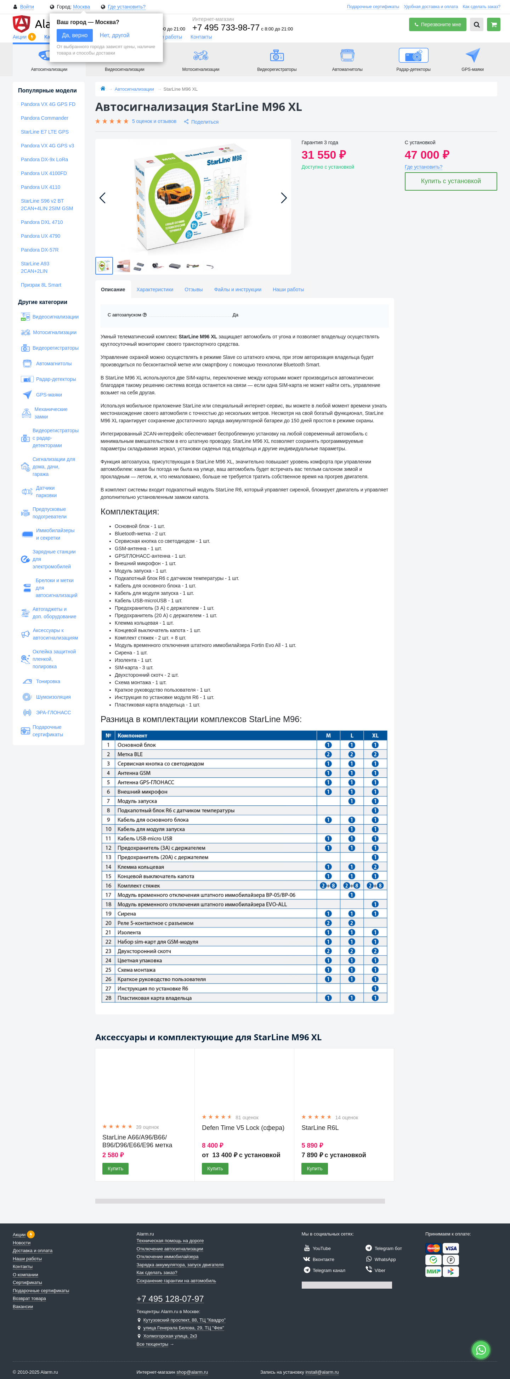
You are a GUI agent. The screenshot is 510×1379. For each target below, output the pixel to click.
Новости (21, 1242)
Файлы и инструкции (237, 289)
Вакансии (23, 1306)
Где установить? (127, 7)
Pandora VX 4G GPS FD (48, 104)
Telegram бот (382, 1248)
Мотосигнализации (48, 332)
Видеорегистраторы (48, 348)
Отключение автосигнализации (170, 1248)
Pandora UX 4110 (40, 187)
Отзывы (194, 289)
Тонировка (40, 681)
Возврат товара (29, 1298)
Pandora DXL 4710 (42, 222)
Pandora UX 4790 (40, 236)
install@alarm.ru (322, 1372)
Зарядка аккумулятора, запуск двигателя (180, 1264)
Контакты (201, 37)
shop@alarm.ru (192, 1372)
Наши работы (166, 37)
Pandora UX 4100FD (44, 173)
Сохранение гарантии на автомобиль (176, 1280)
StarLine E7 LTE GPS (45, 132)
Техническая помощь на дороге (170, 1240)
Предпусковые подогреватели (44, 512)
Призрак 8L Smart (41, 285)
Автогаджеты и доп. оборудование (48, 612)
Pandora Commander (44, 118)
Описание (113, 289)
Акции (20, 37)
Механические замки (44, 413)
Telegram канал (324, 1270)
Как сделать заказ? (481, 6)
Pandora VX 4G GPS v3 (47, 145)
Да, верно (74, 35)
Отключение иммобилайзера (168, 1256)
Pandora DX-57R (40, 250)
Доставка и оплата (32, 1250)
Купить (115, 1168)
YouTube (316, 1248)
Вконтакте (318, 1259)
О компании (25, 1274)
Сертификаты (27, 1282)
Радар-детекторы (48, 379)
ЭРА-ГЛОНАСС (46, 712)
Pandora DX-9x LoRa (44, 159)
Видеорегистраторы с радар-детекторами (48, 438)
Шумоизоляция (46, 697)
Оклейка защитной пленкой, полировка (48, 659)
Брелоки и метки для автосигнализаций (48, 588)
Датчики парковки (39, 491)
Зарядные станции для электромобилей (48, 559)
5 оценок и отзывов (154, 121)
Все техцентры (153, 1344)
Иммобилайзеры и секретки (48, 534)
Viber (374, 1270)
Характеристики (155, 289)
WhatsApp (379, 1259)
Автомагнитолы (46, 363)
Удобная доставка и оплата (431, 6)
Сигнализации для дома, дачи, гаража (48, 466)
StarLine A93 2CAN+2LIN (35, 267)
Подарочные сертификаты (373, 6)
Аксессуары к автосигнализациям (48, 634)
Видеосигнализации (48, 316)
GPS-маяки (41, 394)
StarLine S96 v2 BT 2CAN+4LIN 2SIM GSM (47, 204)
